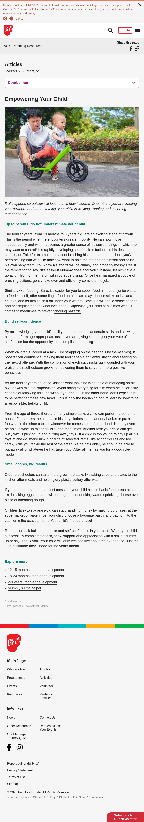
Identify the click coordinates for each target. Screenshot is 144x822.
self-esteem (33, 368)
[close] (140, 4)
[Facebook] (10, 747)
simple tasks (76, 414)
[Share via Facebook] (131, 48)
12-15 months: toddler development (36, 570)
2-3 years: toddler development (32, 582)
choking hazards (67, 311)
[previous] (5, 19)
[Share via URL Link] (137, 48)
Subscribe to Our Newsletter (125, 817)
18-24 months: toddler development (36, 576)
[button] (21, 71)
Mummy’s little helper (24, 588)
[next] (11, 19)
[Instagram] (20, 747)
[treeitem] (72, 83)
